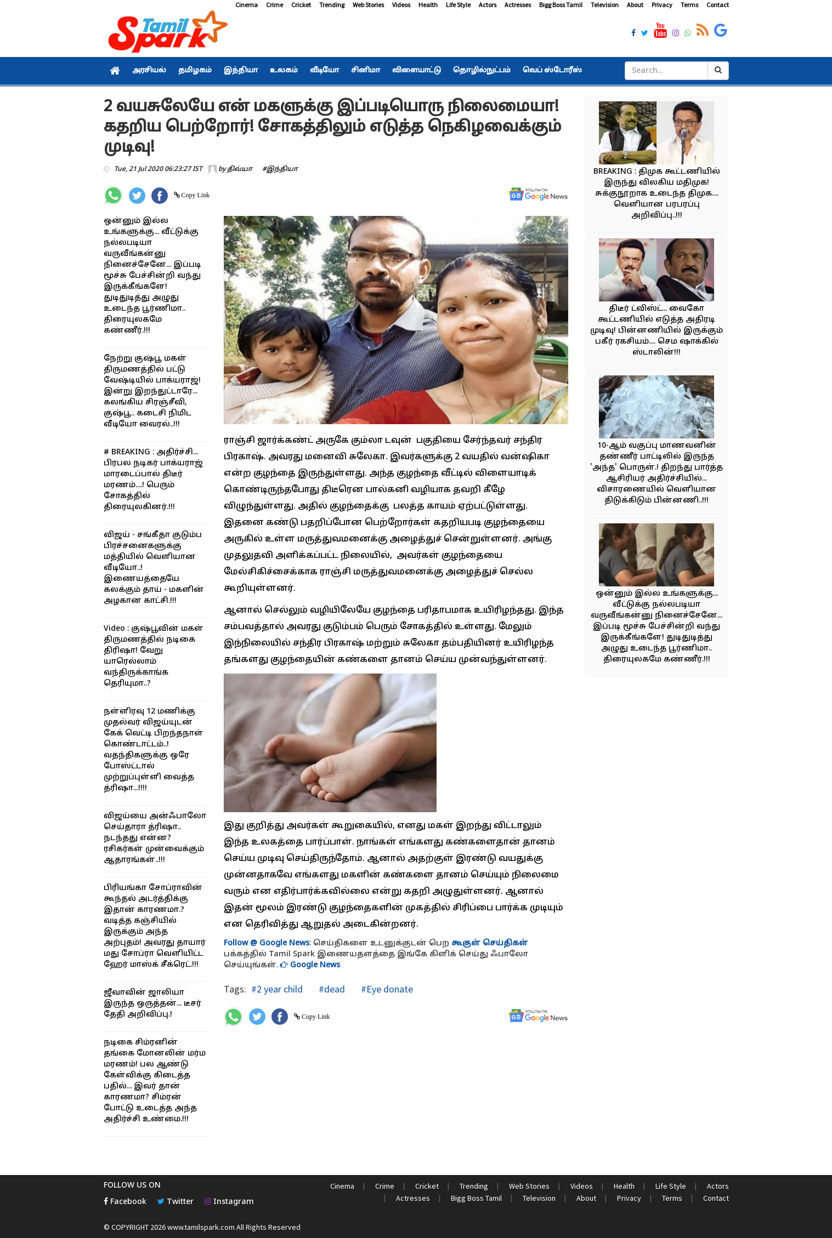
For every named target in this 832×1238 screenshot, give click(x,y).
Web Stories (368, 5)
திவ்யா (239, 169)
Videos (401, 5)
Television (605, 5)
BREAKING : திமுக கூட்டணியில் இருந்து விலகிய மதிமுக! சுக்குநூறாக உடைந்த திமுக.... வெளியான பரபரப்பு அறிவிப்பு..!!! (656, 193)
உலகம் (284, 70)
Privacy (662, 5)
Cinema (246, 5)
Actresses (518, 5)
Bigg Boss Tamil (560, 5)
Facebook (125, 1202)
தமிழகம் (195, 70)
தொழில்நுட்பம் (482, 70)
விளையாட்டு (416, 70)
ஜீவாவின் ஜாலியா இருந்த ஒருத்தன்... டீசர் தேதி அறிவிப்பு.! (152, 1003)
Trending (331, 5)
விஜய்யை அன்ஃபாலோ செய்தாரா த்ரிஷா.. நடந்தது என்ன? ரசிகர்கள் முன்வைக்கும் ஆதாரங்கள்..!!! (155, 838)
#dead (330, 989)
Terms (689, 5)
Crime (274, 5)
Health (428, 5)
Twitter (175, 1202)
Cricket (301, 5)
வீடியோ (324, 70)
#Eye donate (386, 989)
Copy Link (195, 195)
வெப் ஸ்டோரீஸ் (552, 70)
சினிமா (365, 70)
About (635, 5)
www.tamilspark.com (201, 1227)
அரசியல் (149, 70)
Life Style (458, 5)
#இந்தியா (280, 169)
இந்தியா (241, 70)
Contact (717, 5)
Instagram (229, 1202)
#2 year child (277, 989)
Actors (487, 5)
